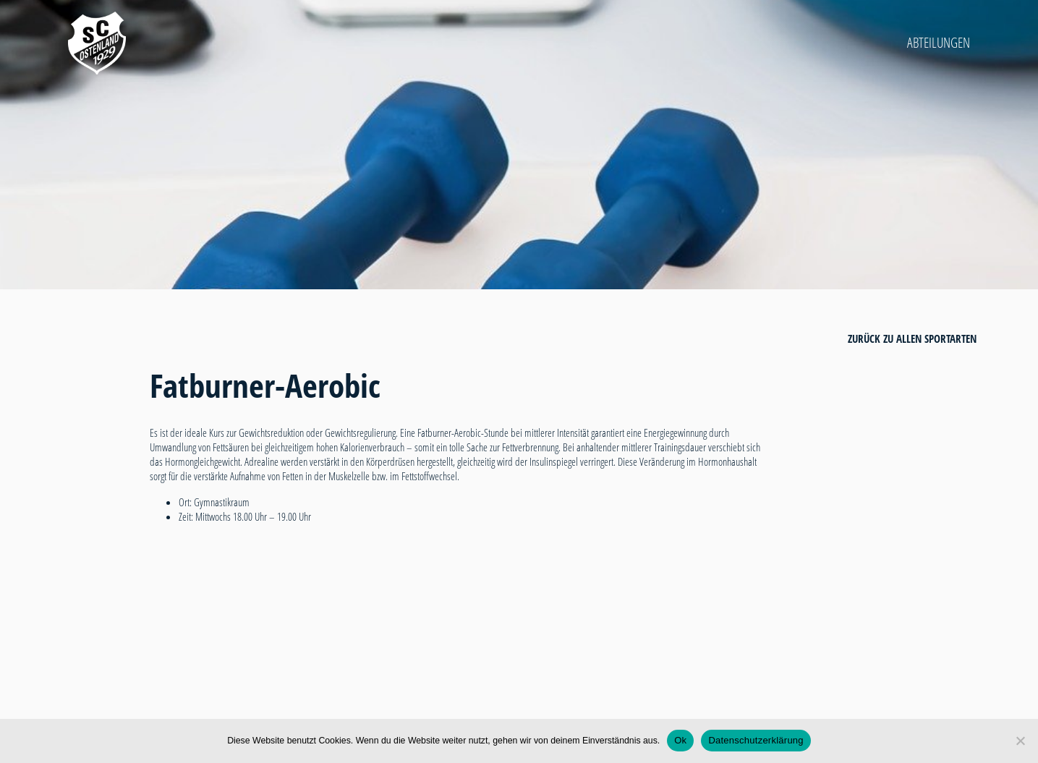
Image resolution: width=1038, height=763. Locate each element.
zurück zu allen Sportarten (912, 338)
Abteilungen (938, 42)
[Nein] (1020, 740)
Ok (680, 740)
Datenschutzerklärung (755, 740)
